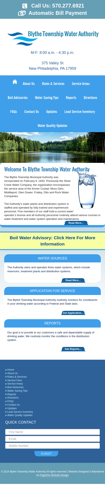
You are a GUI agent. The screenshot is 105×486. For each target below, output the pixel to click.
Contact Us (13, 404)
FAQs (10, 401)
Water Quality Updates (19, 415)
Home (10, 369)
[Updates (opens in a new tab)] (51, 111)
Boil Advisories (15, 387)
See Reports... (73, 349)
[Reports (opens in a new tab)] (71, 97)
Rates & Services (17, 376)
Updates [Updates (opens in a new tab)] (12, 408)
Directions (12, 397)
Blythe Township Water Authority (52, 35)
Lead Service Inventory (20, 411)
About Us (12, 373)
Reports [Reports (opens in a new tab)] (11, 394)
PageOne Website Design (54, 475)
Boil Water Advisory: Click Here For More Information (52, 240)
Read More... (76, 222)
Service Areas (15, 383)
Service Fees (14, 380)
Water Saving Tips (17, 390)
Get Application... (73, 312)
